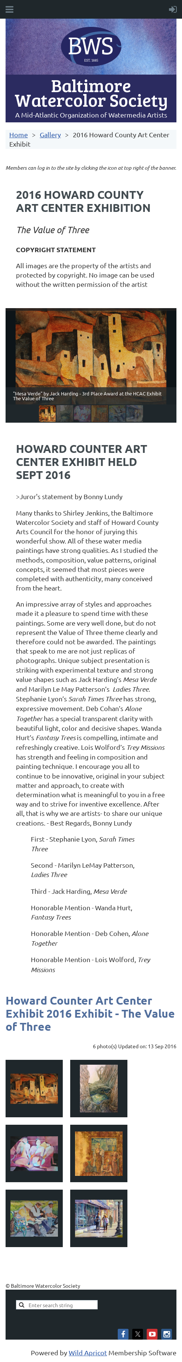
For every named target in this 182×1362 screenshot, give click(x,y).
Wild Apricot (88, 1352)
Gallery (50, 134)
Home (18, 134)
